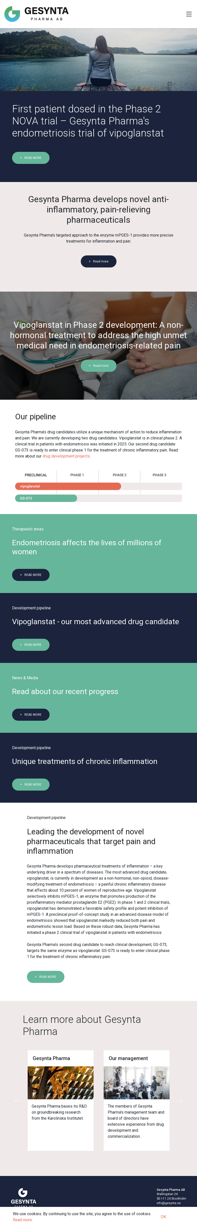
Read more (100, 261)
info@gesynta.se (169, 1203)
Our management (128, 1058)
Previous (18, 1101)
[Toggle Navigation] (189, 14)
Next (179, 1101)
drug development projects (66, 456)
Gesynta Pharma (51, 1058)
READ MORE (33, 158)
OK (163, 1216)
